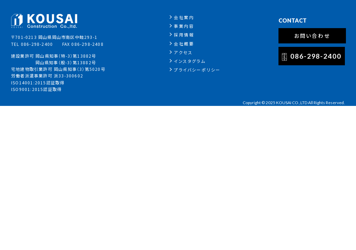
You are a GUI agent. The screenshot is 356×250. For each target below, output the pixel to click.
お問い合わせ (312, 35)
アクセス (183, 52)
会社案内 (184, 17)
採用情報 (184, 35)
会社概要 (184, 44)
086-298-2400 (315, 56)
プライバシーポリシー (197, 70)
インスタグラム (189, 61)
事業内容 (184, 26)
